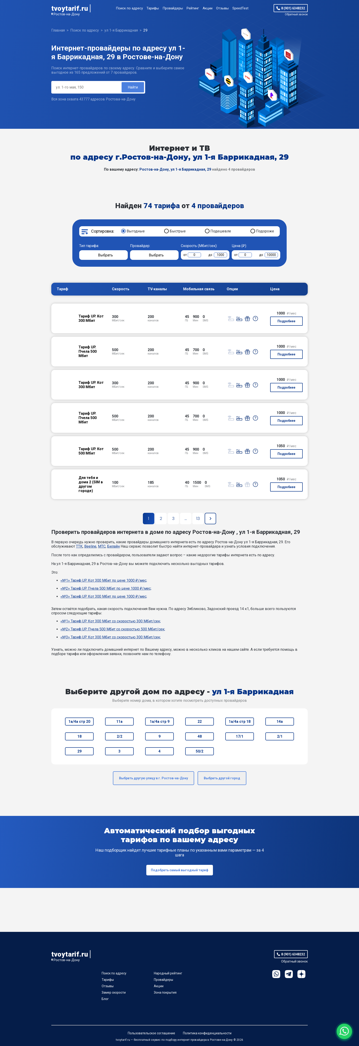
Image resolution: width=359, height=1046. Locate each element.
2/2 (119, 736)
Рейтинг (193, 8)
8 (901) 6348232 (293, 8)
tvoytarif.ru (69, 8)
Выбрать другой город (222, 778)
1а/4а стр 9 (159, 721)
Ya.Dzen (301, 974)
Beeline (90, 546)
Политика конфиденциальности (207, 1033)
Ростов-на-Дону (67, 14)
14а (280, 721)
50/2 (199, 751)
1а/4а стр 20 (79, 721)
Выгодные (136, 231)
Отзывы (222, 8)
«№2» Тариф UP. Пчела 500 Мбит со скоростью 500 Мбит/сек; (112, 629)
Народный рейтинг (168, 973)
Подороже (265, 231)
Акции (207, 8)
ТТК (79, 546)
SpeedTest (240, 8)
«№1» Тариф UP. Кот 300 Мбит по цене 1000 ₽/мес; (103, 580)
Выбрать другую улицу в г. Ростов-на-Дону (153, 778)
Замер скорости (114, 992)
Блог (105, 999)
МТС (102, 546)
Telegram (289, 974)
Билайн (113, 546)
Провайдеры (173, 8)
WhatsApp (276, 974)
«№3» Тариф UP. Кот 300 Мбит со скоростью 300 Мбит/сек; (110, 637)
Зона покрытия (165, 992)
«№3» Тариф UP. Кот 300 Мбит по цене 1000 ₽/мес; (103, 596)
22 (200, 721)
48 (200, 736)
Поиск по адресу (129, 8)
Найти (133, 87)
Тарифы (153, 8)
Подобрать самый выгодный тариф (179, 870)
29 (79, 751)
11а (119, 721)
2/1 (280, 736)
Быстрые (178, 231)
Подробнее (286, 321)
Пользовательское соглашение (151, 1033)
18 (79, 736)
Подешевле (220, 231)
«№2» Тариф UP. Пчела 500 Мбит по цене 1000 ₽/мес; (105, 588)
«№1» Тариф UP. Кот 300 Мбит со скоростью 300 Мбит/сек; (110, 621)
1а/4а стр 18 (239, 721)
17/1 (239, 736)
